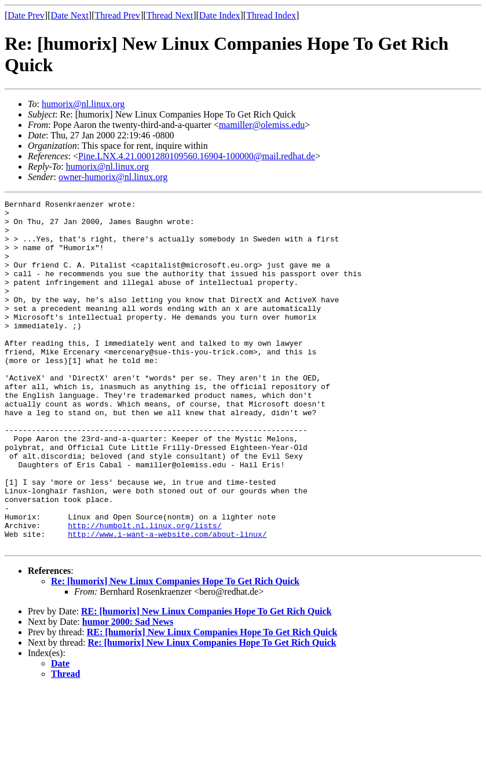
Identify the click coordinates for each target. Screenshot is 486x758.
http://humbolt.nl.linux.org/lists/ (144, 591)
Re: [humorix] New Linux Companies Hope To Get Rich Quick (175, 651)
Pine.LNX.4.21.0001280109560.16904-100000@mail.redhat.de (196, 156)
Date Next (70, 15)
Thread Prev (117, 15)
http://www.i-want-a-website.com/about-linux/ (167, 601)
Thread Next (170, 15)
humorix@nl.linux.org (83, 104)
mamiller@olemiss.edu (262, 125)
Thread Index (271, 15)
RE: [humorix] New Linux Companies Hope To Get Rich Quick (206, 681)
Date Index (219, 15)
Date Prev (26, 15)
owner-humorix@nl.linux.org (113, 177)
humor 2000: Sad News (128, 691)
